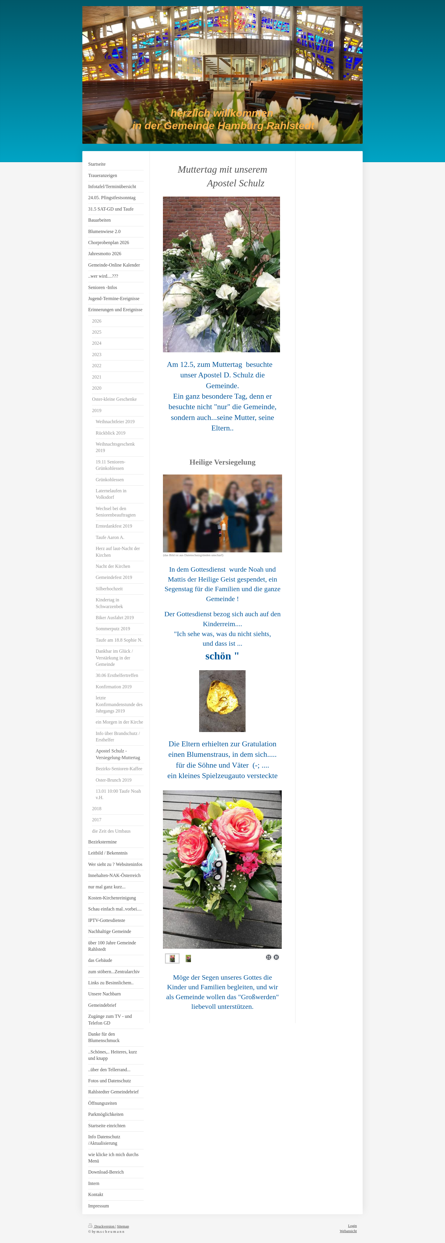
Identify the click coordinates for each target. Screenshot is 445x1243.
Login (352, 1226)
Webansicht (348, 1231)
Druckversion (101, 1226)
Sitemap (123, 1226)
